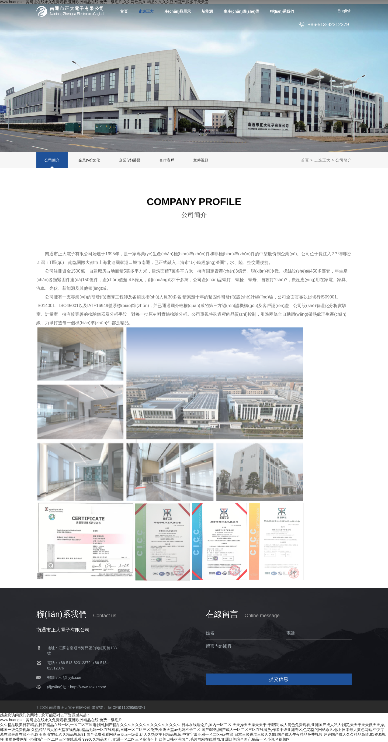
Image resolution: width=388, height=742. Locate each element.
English (345, 11)
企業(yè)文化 (89, 160)
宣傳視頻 (200, 160)
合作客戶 (166, 160)
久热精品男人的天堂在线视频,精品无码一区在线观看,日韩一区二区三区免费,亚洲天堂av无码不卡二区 (115, 729)
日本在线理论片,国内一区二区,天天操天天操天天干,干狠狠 (230, 725)
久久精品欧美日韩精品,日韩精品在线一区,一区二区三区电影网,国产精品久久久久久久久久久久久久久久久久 (90, 725)
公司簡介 (52, 160)
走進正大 (322, 160)
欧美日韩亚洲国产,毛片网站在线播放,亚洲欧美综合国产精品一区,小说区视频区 (224, 739)
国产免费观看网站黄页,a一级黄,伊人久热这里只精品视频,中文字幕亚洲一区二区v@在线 (159, 734)
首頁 (305, 160)
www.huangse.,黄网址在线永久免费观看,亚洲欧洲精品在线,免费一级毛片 (61, 720)
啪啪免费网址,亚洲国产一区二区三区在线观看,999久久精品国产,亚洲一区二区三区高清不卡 (81, 739)
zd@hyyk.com (70, 677)
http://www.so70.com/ (88, 687)
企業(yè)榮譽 (129, 160)
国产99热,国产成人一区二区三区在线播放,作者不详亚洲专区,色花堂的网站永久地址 (271, 729)
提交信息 (278, 679)
